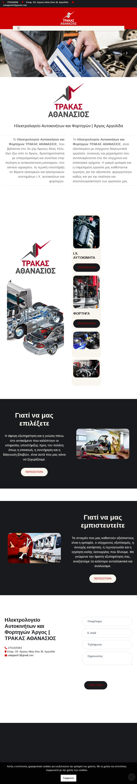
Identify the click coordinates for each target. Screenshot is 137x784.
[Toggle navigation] (18, 28)
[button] (10, 53)
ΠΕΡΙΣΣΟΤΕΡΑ (86, 267)
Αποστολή (96, 673)
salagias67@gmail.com (15, 5)
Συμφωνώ (68, 778)
